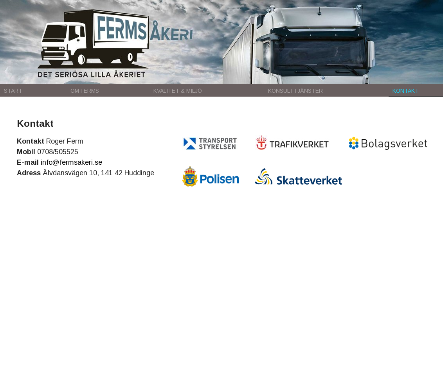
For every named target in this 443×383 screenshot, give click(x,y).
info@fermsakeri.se (71, 162)
